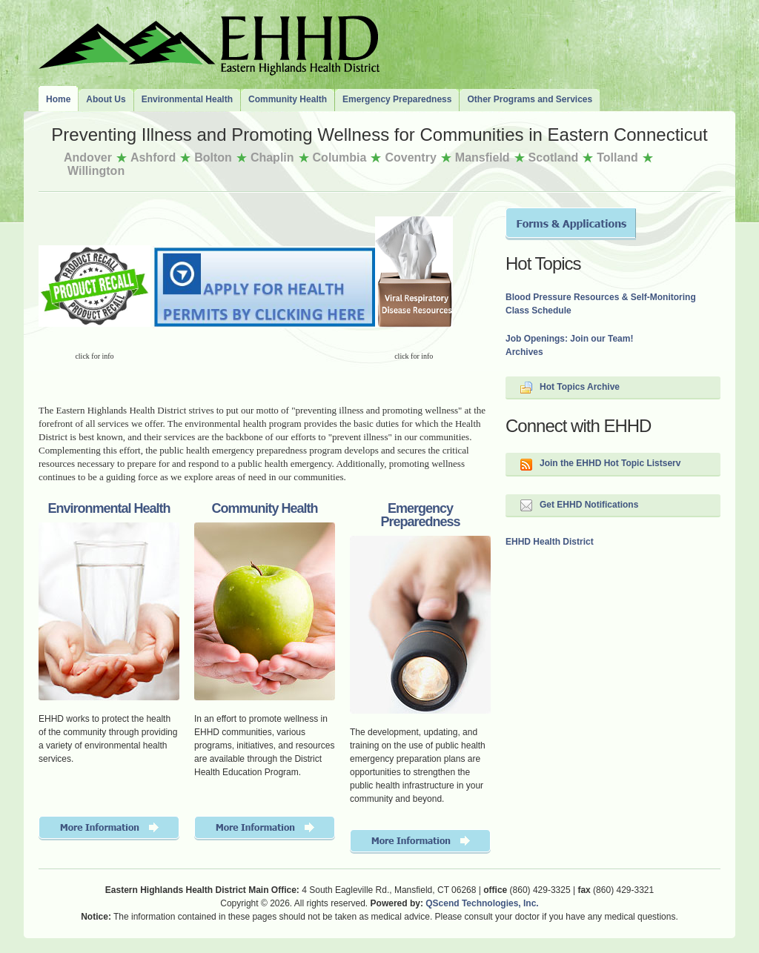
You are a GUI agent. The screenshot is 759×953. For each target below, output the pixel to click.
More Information (109, 828)
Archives (524, 352)
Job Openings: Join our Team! (569, 338)
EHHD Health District (550, 542)
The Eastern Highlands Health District (209, 42)
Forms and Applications (571, 223)
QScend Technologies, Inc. (481, 903)
